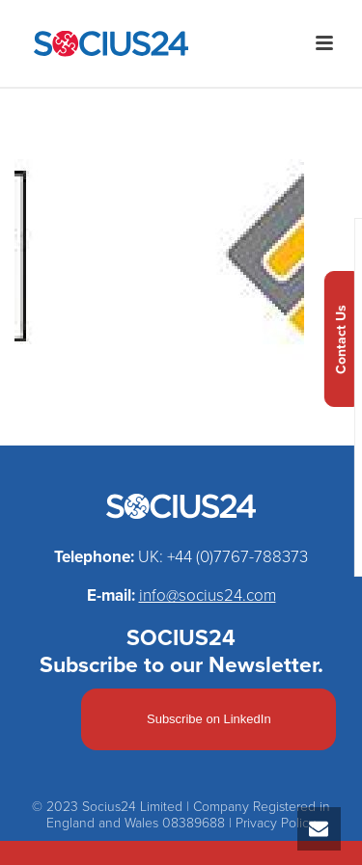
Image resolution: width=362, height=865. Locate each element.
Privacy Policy (276, 823)
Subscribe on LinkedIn (209, 719)
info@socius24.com (207, 595)
